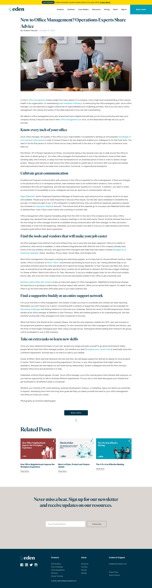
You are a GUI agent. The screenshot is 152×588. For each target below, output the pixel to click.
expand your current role (99, 349)
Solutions (71, 9)
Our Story (84, 567)
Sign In (124, 9)
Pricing (107, 9)
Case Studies (83, 9)
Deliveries (54, 573)
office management (37, 100)
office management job (71, 119)
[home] (16, 9)
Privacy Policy (113, 572)
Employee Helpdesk (44, 206)
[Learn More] (105, 2)
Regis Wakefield (27, 196)
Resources (96, 9)
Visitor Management (57, 570)
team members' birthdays (70, 103)
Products (60, 9)
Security (84, 570)
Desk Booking (55, 564)
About (115, 9)
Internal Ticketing (57, 576)
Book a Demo (76, 413)
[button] (60, 9)
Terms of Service (114, 575)
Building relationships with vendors (36, 282)
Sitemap (84, 573)
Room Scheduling (57, 567)
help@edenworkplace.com (118, 564)
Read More (24, 471)
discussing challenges (30, 309)
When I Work (52, 262)
